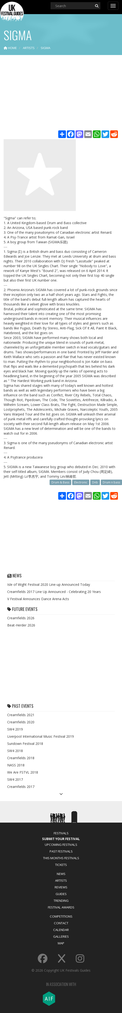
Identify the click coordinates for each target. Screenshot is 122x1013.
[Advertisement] (61, 93)
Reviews (61, 887)
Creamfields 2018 (20, 758)
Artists (61, 880)
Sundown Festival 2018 (25, 743)
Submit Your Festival (61, 839)
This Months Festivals (61, 858)
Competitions (61, 916)
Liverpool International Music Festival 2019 (40, 736)
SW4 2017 (15, 779)
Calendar (61, 930)
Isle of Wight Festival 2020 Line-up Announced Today (48, 584)
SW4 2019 (15, 729)
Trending (61, 900)
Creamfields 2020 (20, 722)
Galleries (61, 936)
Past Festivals (61, 851)
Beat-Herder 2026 (21, 625)
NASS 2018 (16, 765)
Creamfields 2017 (20, 786)
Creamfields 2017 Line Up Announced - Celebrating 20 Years (54, 591)
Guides (61, 894)
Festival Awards (61, 907)
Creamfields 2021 (20, 715)
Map (61, 943)
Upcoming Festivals (61, 844)
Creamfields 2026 (20, 618)
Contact (61, 923)
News (61, 874)
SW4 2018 (15, 750)
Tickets (61, 865)
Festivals (61, 833)
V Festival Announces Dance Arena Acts (38, 599)
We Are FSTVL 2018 (22, 772)
